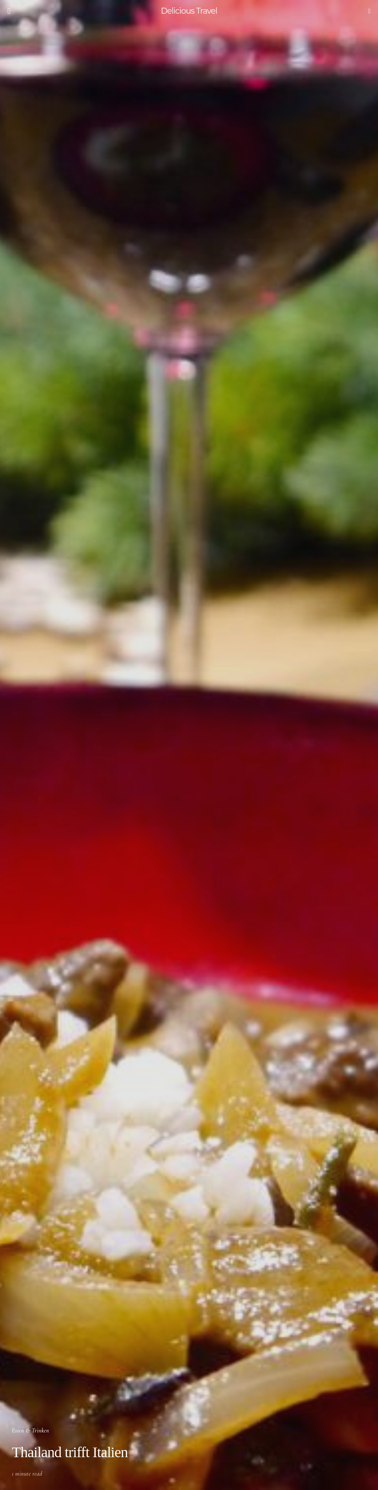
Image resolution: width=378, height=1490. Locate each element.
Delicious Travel (189, 11)
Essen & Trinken (30, 1430)
